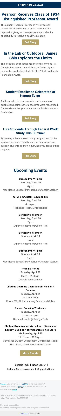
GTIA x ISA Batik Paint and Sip (30, 196)
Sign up (21, 387)
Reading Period (30, 268)
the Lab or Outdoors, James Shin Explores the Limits (32, 55)
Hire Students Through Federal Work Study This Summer (30, 131)
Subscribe (24, 413)
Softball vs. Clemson (30, 214)
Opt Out (25, 384)
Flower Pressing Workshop (30, 308)
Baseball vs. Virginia (30, 178)
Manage (3, 384)
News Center (39, 365)
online (14, 389)
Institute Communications (20, 369)
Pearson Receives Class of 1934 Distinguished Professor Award (31, 16)
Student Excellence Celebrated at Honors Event (30, 94)
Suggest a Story (45, 369)
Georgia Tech (22, 365)
